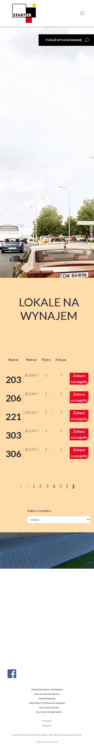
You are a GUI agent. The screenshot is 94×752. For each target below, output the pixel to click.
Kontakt (47, 725)
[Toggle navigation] (82, 13)
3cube (54, 741)
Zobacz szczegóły (79, 379)
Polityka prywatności (49, 712)
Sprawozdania (47, 698)
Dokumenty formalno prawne (47, 703)
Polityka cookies (49, 707)
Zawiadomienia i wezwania (47, 689)
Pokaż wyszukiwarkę (64, 40)
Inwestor (47, 720)
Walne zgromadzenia (47, 694)
